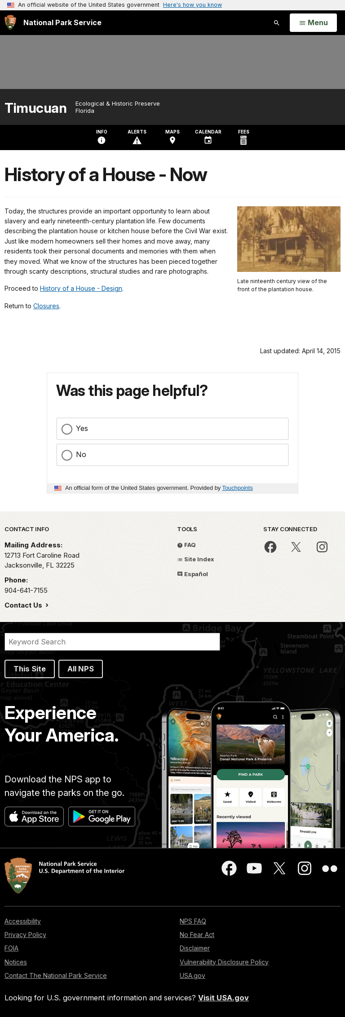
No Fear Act (197, 934)
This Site (29, 668)
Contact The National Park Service (55, 975)
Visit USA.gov (223, 997)
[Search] (112, 642)
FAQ (186, 544)
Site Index (195, 559)
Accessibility (22, 921)
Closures (46, 306)
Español (192, 573)
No (81, 454)
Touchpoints (237, 487)
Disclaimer (195, 948)
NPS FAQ (193, 921)
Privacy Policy (25, 934)
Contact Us (24, 605)
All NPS (80, 668)
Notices (15, 962)
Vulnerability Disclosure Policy (224, 962)
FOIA (11, 948)
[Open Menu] (313, 22)
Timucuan (35, 108)
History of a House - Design (81, 288)
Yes (82, 428)
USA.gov (192, 975)
